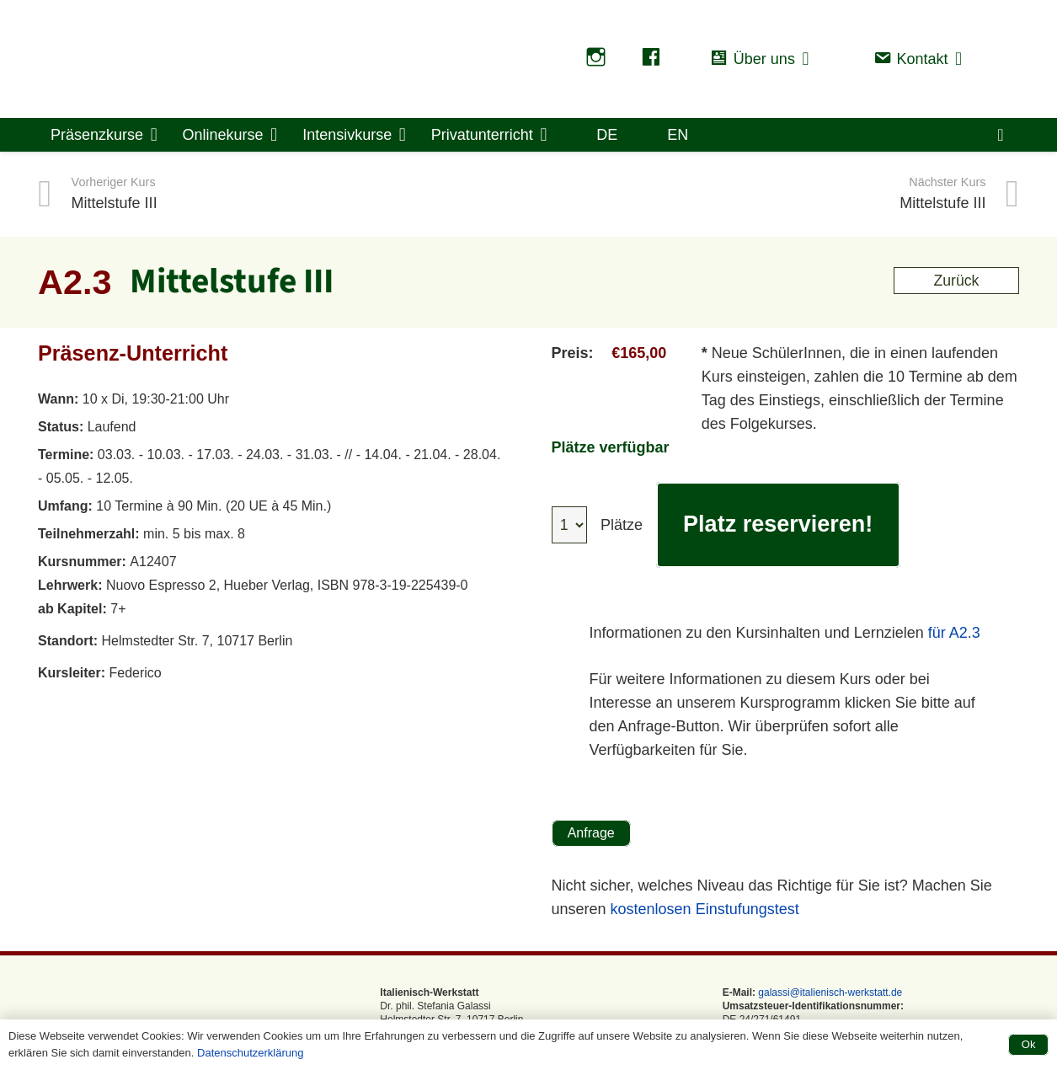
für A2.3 (954, 632)
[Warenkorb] (1000, 134)
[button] (812, 59)
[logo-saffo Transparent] (279, 59)
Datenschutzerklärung (250, 1052)
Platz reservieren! (778, 524)
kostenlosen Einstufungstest (705, 909)
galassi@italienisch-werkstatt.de (828, 992)
